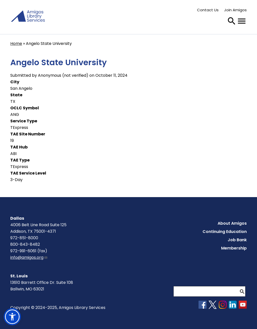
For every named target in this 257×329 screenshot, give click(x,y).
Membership (234, 248)
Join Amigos (235, 10)
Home (16, 43)
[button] (12, 316)
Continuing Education (225, 231)
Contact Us (208, 10)
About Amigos (232, 223)
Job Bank (237, 240)
